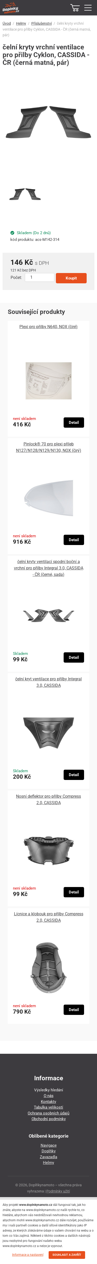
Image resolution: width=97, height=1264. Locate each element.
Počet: (16, 277)
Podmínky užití (58, 1191)
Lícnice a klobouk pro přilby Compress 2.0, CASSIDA (48, 917)
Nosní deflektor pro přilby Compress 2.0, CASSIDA (48, 799)
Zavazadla (48, 1157)
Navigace (49, 1145)
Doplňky (49, 1151)
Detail (74, 422)
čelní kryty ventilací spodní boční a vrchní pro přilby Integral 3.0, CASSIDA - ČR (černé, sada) (48, 568)
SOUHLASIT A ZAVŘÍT (67, 1255)
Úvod (7, 23)
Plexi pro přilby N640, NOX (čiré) (48, 326)
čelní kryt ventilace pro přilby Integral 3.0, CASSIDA (48, 682)
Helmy (21, 23)
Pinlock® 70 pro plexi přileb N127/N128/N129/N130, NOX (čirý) (48, 447)
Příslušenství (41, 23)
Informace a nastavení (27, 1255)
